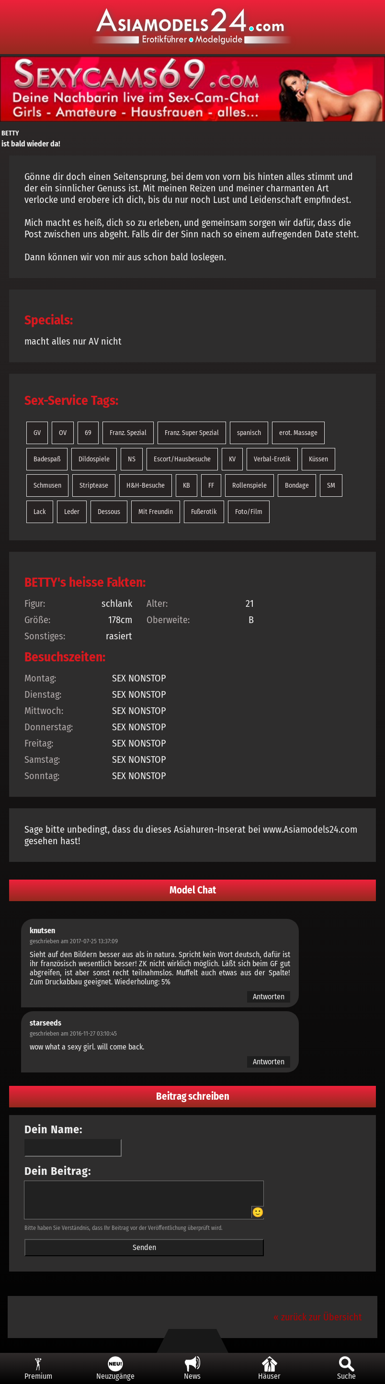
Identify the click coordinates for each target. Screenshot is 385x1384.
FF (211, 485)
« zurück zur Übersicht (317, 1317)
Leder (71, 512)
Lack (40, 512)
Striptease (93, 485)
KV (232, 459)
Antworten (268, 996)
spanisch (249, 433)
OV (63, 433)
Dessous (109, 512)
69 (88, 433)
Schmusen (47, 485)
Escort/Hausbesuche (182, 459)
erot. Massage (298, 433)
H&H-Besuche (145, 485)
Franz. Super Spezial (192, 433)
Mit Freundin (155, 512)
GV (37, 433)
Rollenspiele (249, 485)
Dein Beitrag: (57, 1171)
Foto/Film (248, 512)
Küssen (318, 459)
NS (132, 459)
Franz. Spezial (128, 433)
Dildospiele (94, 459)
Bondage (297, 485)
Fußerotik (204, 512)
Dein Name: (53, 1129)
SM (331, 485)
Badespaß (47, 459)
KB (186, 485)
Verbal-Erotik (272, 459)
